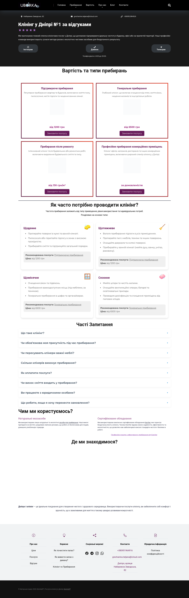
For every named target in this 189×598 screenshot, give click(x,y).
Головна (62, 5)
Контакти (123, 5)
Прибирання (76, 5)
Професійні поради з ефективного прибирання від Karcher (134, 435)
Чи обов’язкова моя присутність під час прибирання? (58, 342)
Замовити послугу (57, 133)
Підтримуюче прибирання (68, 255)
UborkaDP (67, 589)
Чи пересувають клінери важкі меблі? (47, 353)
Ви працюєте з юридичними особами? (48, 392)
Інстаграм (28, 48)
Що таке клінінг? (32, 333)
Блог (112, 5)
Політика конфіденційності (155, 552)
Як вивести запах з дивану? (64, 559)
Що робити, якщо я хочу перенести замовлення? (55, 402)
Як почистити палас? (64, 550)
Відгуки (33, 563)
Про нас (102, 5)
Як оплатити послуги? (36, 372)
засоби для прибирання (68, 422)
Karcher (148, 422)
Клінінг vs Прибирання (64, 567)
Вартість (90, 5)
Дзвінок (94, 48)
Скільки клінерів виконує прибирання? (48, 362)
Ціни (33, 550)
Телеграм (161, 48)
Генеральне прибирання (67, 304)
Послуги (34, 557)
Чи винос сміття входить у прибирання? (49, 382)
